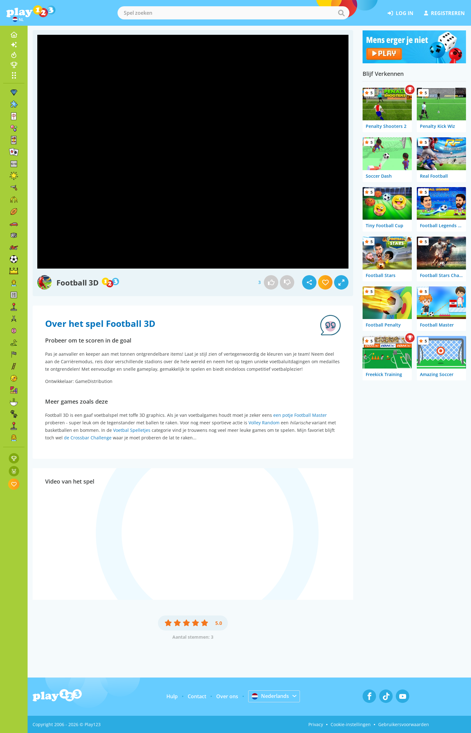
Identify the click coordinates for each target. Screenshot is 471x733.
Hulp (172, 696)
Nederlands (270, 696)
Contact (197, 696)
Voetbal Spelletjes (131, 430)
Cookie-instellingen (351, 724)
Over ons (227, 696)
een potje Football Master (300, 415)
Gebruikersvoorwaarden (403, 724)
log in (400, 13)
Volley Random (264, 423)
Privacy (315, 724)
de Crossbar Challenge (88, 438)
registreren (444, 13)
